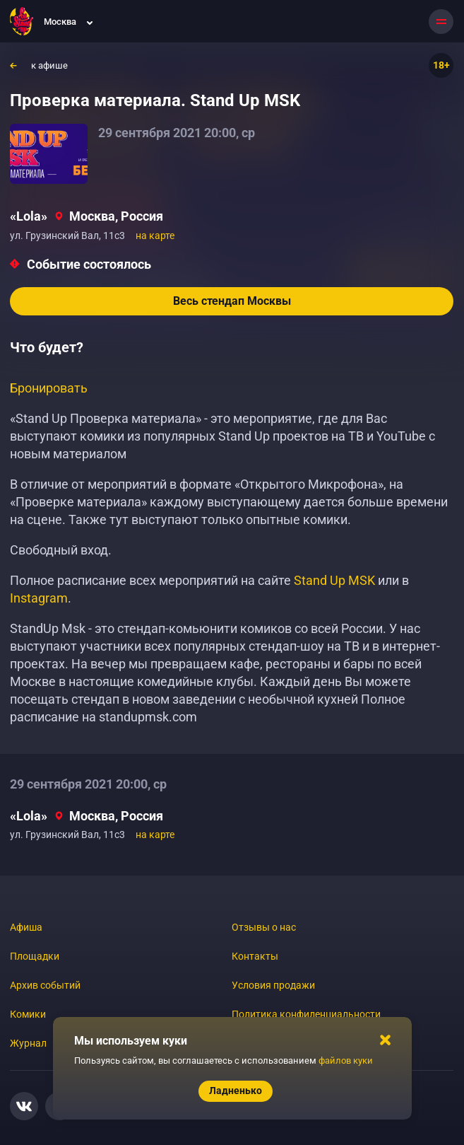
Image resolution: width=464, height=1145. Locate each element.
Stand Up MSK (334, 580)
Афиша (26, 927)
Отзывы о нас (264, 927)
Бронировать (49, 387)
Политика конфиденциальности (306, 1014)
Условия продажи (273, 985)
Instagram (39, 598)
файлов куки (346, 1060)
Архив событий (45, 985)
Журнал (28, 1043)
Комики (28, 1014)
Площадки (34, 956)
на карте (155, 235)
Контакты (255, 956)
